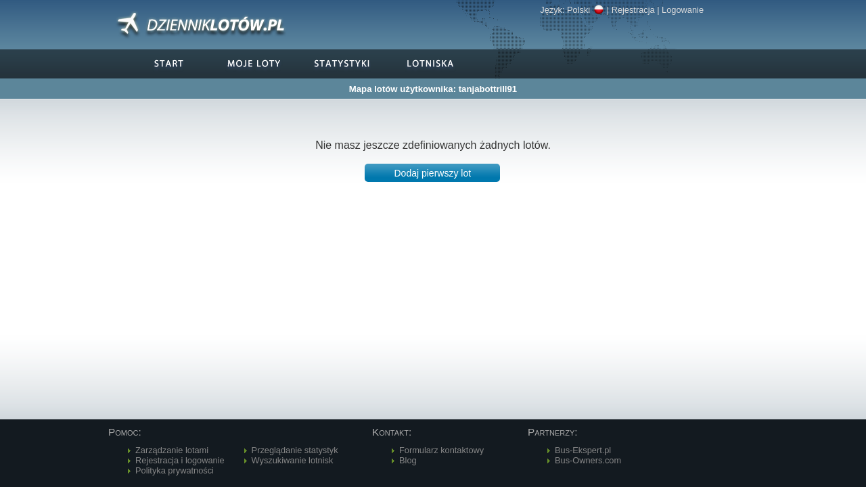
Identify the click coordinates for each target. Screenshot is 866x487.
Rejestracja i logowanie (180, 460)
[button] (432, 173)
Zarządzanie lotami (171, 450)
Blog (408, 460)
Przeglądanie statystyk (295, 450)
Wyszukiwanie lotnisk (293, 460)
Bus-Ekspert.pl (583, 450)
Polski (585, 10)
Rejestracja (633, 10)
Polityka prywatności (174, 470)
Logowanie (683, 10)
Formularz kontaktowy (441, 450)
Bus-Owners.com (588, 460)
